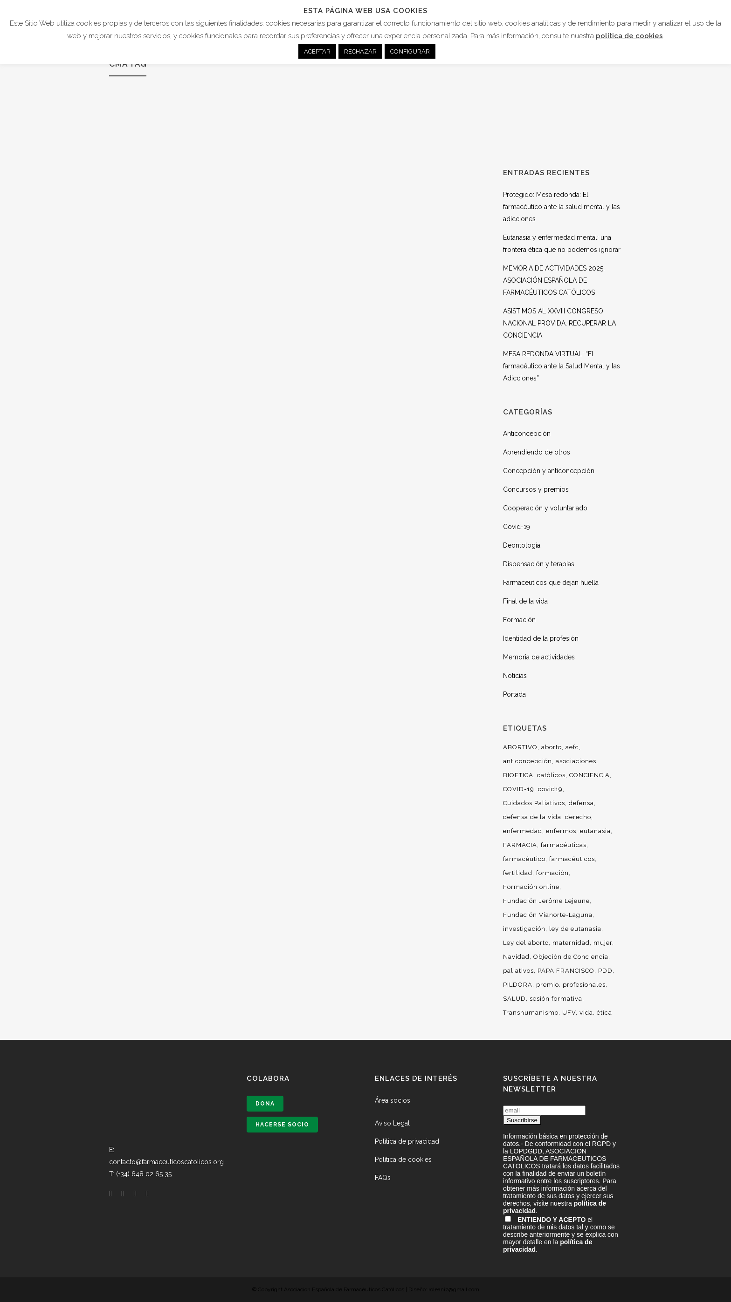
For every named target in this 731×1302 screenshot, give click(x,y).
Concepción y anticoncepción (548, 471)
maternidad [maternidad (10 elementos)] (571, 942)
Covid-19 (516, 526)
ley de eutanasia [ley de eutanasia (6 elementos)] (575, 928)
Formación (519, 620)
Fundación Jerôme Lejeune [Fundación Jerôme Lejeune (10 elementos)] (546, 900)
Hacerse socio (282, 1124)
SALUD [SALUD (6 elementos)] (514, 998)
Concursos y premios (536, 489)
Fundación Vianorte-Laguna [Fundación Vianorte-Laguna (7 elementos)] (548, 914)
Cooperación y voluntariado (545, 508)
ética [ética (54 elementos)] (604, 1012)
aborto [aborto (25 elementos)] (551, 747)
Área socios (392, 1100)
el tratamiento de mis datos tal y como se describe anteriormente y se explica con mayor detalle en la (560, 1234)
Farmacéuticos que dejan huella (551, 582)
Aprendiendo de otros (536, 452)
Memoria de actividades (539, 657)
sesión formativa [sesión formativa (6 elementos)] (556, 998)
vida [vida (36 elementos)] (586, 1012)
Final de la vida (525, 601)
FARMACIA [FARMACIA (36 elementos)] (520, 844)
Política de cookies (403, 1159)
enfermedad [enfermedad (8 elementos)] (522, 830)
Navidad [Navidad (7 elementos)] (516, 956)
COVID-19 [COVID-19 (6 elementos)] (518, 789)
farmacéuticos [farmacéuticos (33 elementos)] (572, 858)
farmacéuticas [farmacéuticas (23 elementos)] (563, 844)
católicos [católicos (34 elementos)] (551, 775)
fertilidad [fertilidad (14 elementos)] (517, 872)
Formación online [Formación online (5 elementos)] (531, 886)
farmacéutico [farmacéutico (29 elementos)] (524, 858)
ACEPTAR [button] (317, 51)
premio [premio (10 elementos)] (547, 984)
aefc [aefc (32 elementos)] (572, 747)
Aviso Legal (392, 1123)
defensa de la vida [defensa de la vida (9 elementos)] (532, 817)
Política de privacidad (407, 1141)
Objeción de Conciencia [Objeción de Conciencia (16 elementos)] (570, 956)
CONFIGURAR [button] (410, 51)
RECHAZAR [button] (360, 51)
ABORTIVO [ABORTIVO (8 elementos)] (520, 747)
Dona (265, 1103)
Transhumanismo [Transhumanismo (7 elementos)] (531, 1012)
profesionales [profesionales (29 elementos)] (584, 984)
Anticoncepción (527, 433)
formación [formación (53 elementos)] (552, 872)
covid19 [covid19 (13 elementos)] (550, 789)
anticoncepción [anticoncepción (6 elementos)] (527, 761)
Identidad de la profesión (541, 638)
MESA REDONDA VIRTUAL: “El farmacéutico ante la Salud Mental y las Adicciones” (561, 366)
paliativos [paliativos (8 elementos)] (518, 970)
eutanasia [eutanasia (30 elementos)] (595, 830)
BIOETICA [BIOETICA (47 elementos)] (518, 775)
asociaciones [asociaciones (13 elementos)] (576, 761)
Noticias (515, 675)
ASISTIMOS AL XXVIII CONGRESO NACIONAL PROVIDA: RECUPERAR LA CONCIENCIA (559, 323)
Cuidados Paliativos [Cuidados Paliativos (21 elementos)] (534, 803)
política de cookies (629, 36)
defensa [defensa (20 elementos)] (581, 803)
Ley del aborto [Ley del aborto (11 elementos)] (526, 942)
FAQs (383, 1177)
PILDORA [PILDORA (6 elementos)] (517, 984)
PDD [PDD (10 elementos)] (605, 970)
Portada (514, 694)
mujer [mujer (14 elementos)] (602, 942)
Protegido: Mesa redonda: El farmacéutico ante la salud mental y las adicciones (561, 207)
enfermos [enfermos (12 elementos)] (561, 830)
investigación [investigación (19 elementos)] (524, 928)
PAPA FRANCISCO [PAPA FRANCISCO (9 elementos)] (566, 970)
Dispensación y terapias (538, 564)
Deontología (521, 545)
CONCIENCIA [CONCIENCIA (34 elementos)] (589, 775)
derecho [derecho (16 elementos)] (578, 817)
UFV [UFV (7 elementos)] (569, 1012)
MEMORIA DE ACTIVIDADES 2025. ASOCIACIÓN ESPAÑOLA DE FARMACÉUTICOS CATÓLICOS (554, 280)
